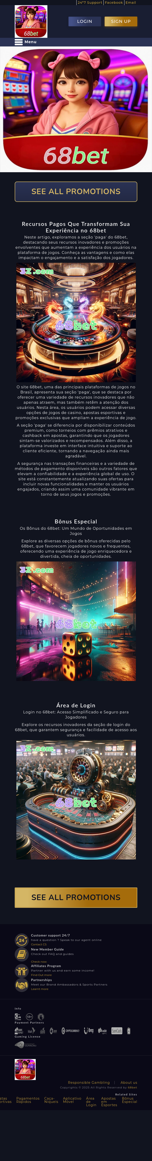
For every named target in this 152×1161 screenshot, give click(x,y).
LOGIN (84, 21)
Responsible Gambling (89, 1082)
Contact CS (38, 944)
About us (129, 1082)
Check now (39, 961)
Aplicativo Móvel (72, 1100)
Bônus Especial (129, 1100)
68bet (132, 1087)
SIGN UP (121, 21)
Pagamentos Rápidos (28, 1100)
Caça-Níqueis (51, 1100)
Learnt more (39, 989)
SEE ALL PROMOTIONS (76, 191)
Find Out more (41, 975)
